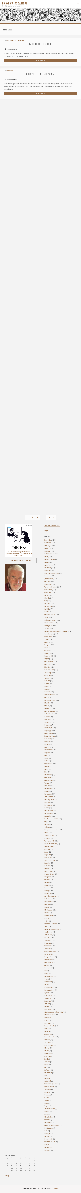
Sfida (46, 984)
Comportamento (49, 700)
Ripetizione (48, 1147)
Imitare (46, 686)
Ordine (46, 979)
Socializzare (48, 946)
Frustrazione (48, 1128)
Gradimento (48, 932)
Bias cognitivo (49, 799)
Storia (46, 926)
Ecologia (47, 802)
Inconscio (47, 568)
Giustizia (47, 885)
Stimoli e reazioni (50, 896)
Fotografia (47, 1023)
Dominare (47, 943)
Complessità (48, 763)
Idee (45, 772)
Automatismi (48, 733)
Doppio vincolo (49, 874)
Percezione (48, 805)
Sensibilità (47, 1089)
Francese (47, 838)
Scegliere (47, 645)
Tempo (46, 783)
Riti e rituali (48, 775)
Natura (46, 791)
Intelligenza (48, 625)
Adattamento (48, 962)
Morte (46, 769)
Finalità (46, 907)
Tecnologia (48, 935)
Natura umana (49, 554)
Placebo (47, 1078)
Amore (46, 642)
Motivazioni (48, 606)
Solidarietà (47, 940)
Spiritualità (47, 816)
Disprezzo (47, 855)
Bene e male (48, 813)
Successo (47, 937)
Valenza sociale (49, 841)
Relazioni (47, 603)
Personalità (48, 954)
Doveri (46, 1144)
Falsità (46, 683)
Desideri (47, 717)
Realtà (46, 1006)
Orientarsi (47, 1056)
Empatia (47, 786)
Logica (46, 659)
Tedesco (47, 1062)
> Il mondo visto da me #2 (21, 560)
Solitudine (21, 40)
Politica (46, 612)
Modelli (46, 882)
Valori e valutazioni (50, 587)
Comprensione (49, 670)
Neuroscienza (48, 1045)
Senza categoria (49, 860)
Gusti (46, 1114)
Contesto (47, 1150)
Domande (47, 725)
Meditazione (48, 910)
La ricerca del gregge (40, 44)
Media (46, 832)
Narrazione (48, 995)
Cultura (46, 697)
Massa (46, 1051)
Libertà (46, 598)
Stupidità (47, 703)
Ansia (46, 1067)
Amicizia (47, 904)
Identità (47, 667)
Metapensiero (48, 976)
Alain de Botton (49, 1109)
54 (48, 517)
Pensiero (47, 595)
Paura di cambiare (50, 844)
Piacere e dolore (49, 559)
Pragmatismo (49, 957)
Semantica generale (51, 1084)
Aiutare (46, 965)
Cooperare (47, 664)
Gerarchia (47, 675)
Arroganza (47, 708)
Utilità (46, 1020)
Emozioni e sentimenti (51, 573)
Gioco (46, 758)
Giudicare (47, 592)
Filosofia (47, 570)
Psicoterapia (48, 728)
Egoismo (47, 993)
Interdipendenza (49, 694)
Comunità (47, 739)
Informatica (48, 1017)
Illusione (47, 744)
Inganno (47, 752)
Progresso (47, 877)
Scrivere (47, 1120)
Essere (46, 913)
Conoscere (47, 543)
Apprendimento (49, 711)
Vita (45, 601)
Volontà (46, 678)
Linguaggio (48, 730)
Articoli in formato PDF (52, 526)
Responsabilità (49, 901)
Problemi (47, 888)
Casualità (47, 692)
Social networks (49, 1026)
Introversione (48, 915)
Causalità (47, 650)
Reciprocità (48, 982)
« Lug (7, 1175)
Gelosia (46, 1098)
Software (47, 1070)
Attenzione (47, 857)
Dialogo (47, 890)
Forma (46, 918)
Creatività (47, 777)
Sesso (46, 852)
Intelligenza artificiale (51, 819)
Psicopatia (47, 719)
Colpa (46, 821)
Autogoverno (48, 797)
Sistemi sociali (49, 835)
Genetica (47, 849)
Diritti (46, 1103)
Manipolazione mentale (52, 929)
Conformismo (11, 40)
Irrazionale (47, 1009)
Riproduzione (48, 1117)
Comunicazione (49, 614)
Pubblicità (47, 1081)
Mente (46, 562)
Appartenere (48, 565)
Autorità (47, 1004)
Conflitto (10, 71)
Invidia (46, 1059)
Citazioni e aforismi (50, 924)
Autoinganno (48, 780)
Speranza (47, 1001)
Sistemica (47, 584)
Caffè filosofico (49, 714)
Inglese (46, 1106)
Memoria (47, 868)
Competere (48, 590)
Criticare (47, 761)
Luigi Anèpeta (48, 987)
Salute (46, 1100)
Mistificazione (48, 810)
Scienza (46, 747)
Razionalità (48, 656)
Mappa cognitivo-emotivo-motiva (55, 631)
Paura (46, 648)
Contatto (56, 1188)
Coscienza (47, 576)
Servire (46, 1064)
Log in (46, 531)
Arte (45, 755)
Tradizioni (47, 948)
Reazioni (47, 1095)
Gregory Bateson (50, 951)
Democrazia (48, 1139)
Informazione (48, 750)
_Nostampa (48, 672)
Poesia (46, 766)
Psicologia (47, 545)
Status (46, 706)
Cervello (47, 879)
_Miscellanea (48, 579)
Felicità (46, 609)
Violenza (47, 827)
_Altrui (46, 639)
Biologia (47, 1031)
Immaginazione (49, 736)
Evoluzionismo (49, 871)
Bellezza (47, 681)
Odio (46, 921)
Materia (46, 1136)
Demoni (47, 866)
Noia (45, 1131)
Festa (46, 971)
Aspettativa (48, 1034)
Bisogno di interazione (51, 830)
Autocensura (48, 846)
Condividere (48, 637)
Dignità (46, 1111)
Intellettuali (48, 1053)
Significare (47, 1092)
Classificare (48, 1073)
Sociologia (47, 1042)
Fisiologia (47, 1133)
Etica (46, 556)
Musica (46, 824)
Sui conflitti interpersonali (40, 74)
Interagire (47, 540)
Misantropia (48, 1122)
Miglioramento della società (53, 1012)
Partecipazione (49, 990)
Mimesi (46, 1048)
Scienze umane (49, 1086)
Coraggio (47, 968)
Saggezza (47, 653)
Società (46, 628)
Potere (46, 689)
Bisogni (46, 548)
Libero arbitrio (49, 623)
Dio (45, 1075)
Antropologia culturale (51, 1125)
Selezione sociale (49, 1142)
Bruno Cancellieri (49, 1037)
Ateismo (47, 973)
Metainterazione (49, 1015)
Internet (47, 1040)
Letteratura (48, 794)
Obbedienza (48, 899)
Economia (47, 893)
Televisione (47, 998)
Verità (46, 617)
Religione (47, 551)
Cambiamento (49, 634)
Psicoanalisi (48, 960)
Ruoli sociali (48, 788)
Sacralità (47, 863)
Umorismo (47, 722)
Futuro (46, 808)
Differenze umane (50, 620)
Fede (45, 1029)
